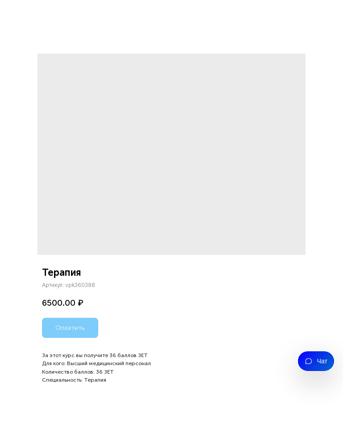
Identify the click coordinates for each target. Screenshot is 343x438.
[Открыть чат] (316, 361)
